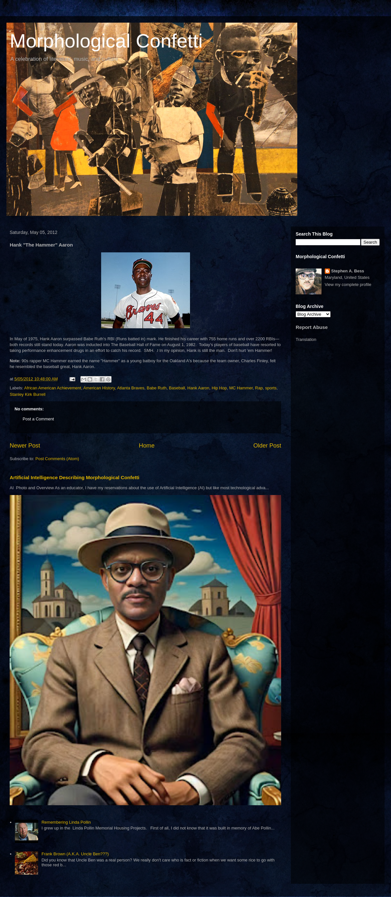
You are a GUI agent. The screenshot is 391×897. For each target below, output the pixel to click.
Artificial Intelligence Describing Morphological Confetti (74, 477)
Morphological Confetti (106, 41)
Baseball (177, 387)
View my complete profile (348, 284)
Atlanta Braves (130, 387)
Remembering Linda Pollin (65, 822)
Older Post (267, 445)
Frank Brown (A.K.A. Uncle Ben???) (75, 853)
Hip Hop (219, 387)
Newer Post (25, 445)
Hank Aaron (198, 387)
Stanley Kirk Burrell (28, 394)
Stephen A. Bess (347, 271)
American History (99, 387)
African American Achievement (52, 387)
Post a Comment (38, 419)
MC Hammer (241, 387)
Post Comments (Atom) (57, 458)
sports (270, 387)
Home (147, 445)
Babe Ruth (156, 387)
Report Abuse (312, 327)
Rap (259, 387)
